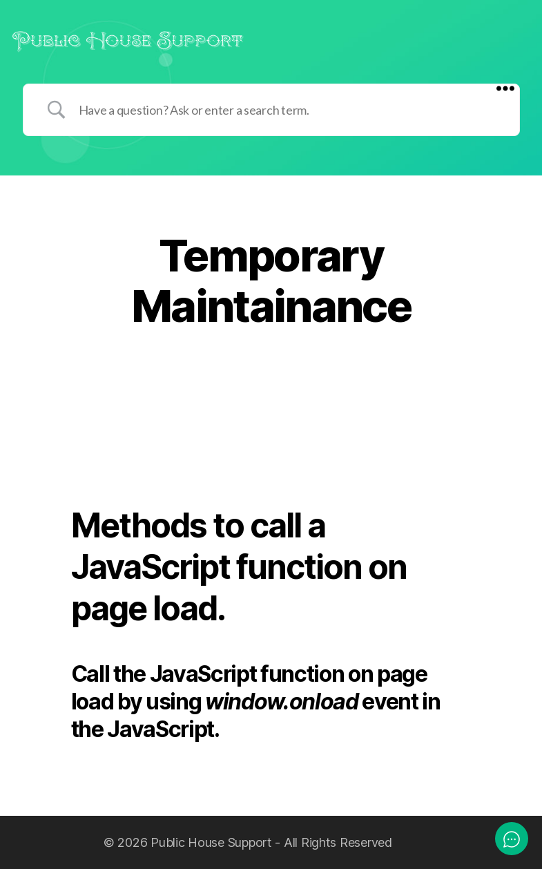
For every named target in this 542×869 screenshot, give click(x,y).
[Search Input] (288, 109)
